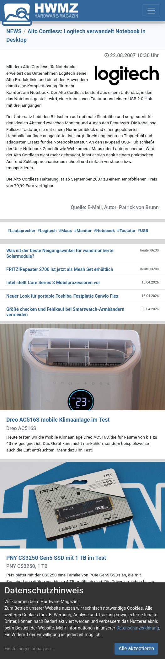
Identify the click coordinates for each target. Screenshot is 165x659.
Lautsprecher (21, 230)
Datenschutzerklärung (137, 627)
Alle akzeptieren (136, 648)
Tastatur (126, 230)
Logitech (47, 230)
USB (142, 230)
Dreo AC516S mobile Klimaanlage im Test (57, 420)
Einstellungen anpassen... (29, 648)
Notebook (104, 230)
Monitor (83, 230)
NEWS (14, 31)
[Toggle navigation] (151, 10)
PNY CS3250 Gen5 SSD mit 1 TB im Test (56, 558)
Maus (65, 230)
